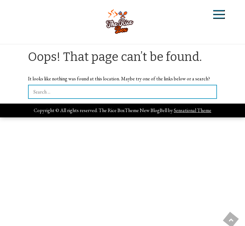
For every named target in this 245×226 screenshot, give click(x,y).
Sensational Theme (192, 110)
